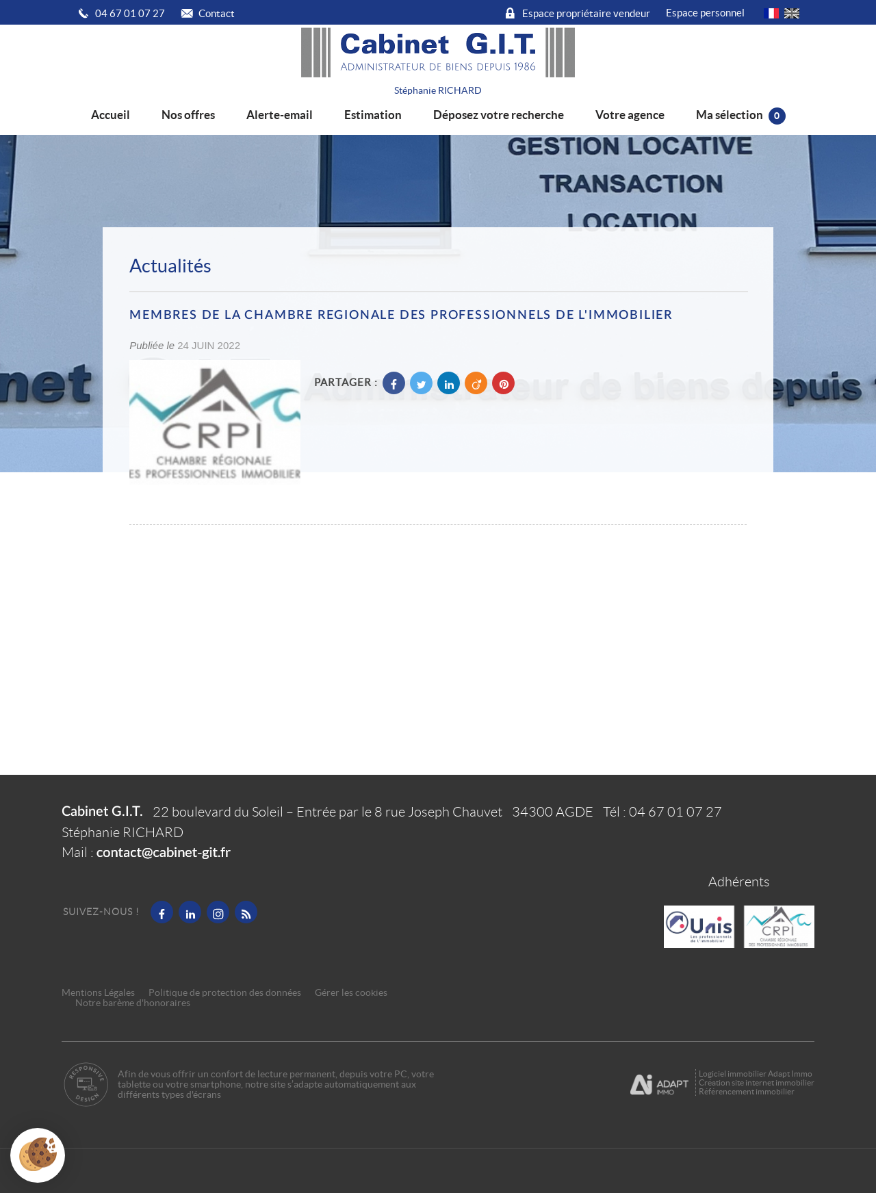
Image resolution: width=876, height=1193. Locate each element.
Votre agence (630, 114)
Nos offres (188, 114)
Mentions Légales (98, 993)
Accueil (110, 114)
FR (771, 13)
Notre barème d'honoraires (133, 1003)
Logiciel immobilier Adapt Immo (755, 1073)
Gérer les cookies (351, 993)
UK (791, 13)
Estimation (373, 114)
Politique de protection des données (225, 993)
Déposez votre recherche (498, 114)
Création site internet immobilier (756, 1082)
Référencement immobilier (747, 1091)
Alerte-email (279, 114)
